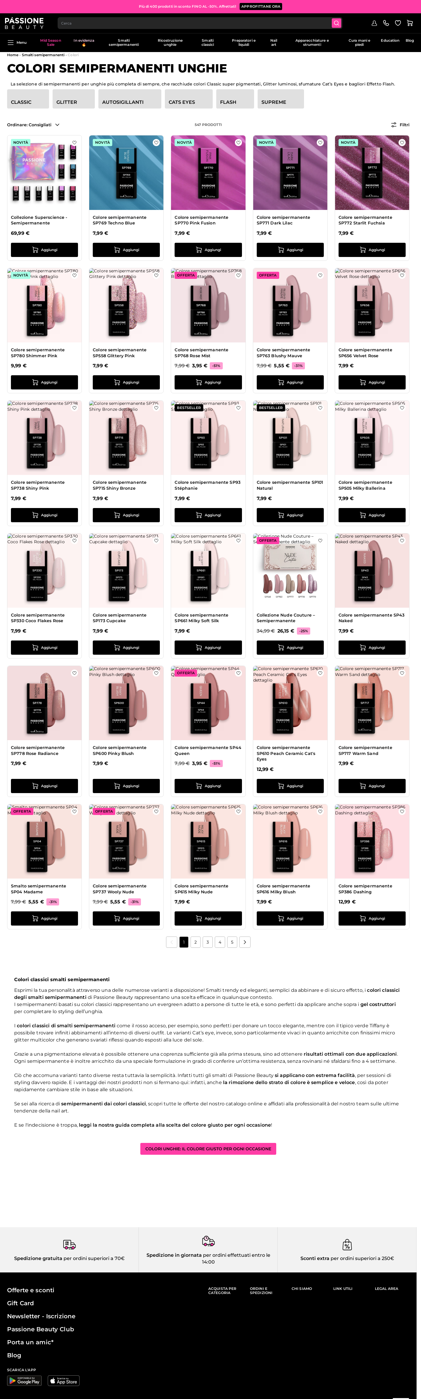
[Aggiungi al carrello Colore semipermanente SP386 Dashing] (372, 918)
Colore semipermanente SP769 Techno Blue (120, 220)
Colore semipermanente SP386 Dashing (365, 889)
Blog (410, 40)
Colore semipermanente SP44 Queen (208, 750)
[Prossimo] (245, 942)
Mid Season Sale (50, 42)
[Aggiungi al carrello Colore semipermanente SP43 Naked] (372, 648)
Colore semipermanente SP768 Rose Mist (201, 352)
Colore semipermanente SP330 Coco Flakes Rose (38, 618)
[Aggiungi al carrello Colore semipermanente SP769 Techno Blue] (126, 250)
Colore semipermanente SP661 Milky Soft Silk (201, 618)
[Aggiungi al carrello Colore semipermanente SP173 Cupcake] (126, 648)
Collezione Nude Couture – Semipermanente (286, 618)
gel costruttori (378, 1004)
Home (12, 55)
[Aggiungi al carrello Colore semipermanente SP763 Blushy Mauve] (290, 382)
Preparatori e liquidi (244, 42)
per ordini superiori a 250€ (361, 1258)
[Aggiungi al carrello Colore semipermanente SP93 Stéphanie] (208, 515)
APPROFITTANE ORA (260, 6)
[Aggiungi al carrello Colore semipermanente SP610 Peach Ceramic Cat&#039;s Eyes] (290, 786)
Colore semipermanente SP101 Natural (290, 485)
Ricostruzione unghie (170, 42)
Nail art (273, 42)
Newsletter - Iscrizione (41, 1316)
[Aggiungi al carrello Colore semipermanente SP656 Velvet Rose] (372, 382)
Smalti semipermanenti (124, 42)
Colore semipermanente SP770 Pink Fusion (201, 220)
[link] (171, 942)
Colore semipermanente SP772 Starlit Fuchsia (365, 220)
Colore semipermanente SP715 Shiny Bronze (120, 485)
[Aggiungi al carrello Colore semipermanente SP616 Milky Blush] (290, 918)
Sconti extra (314, 1258)
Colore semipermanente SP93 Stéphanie (207, 485)
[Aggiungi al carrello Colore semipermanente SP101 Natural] (290, 515)
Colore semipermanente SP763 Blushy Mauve (284, 352)
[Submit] (340, 22)
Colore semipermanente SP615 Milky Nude (201, 889)
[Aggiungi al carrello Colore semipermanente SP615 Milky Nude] (208, 918)
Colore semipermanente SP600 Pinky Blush (120, 750)
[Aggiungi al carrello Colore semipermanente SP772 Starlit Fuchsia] (372, 250)
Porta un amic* (30, 1342)
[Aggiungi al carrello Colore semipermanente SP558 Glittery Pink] (126, 382)
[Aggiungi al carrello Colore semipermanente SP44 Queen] (208, 786)
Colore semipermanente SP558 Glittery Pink (120, 352)
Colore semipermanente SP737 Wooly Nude (120, 889)
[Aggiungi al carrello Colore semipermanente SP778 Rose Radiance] (44, 786)
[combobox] (203, 22)
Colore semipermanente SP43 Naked (372, 618)
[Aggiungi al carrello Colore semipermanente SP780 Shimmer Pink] (44, 382)
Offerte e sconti (30, 1290)
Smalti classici (207, 42)
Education (390, 40)
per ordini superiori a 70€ (93, 1258)
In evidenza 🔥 (84, 42)
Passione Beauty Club (40, 1329)
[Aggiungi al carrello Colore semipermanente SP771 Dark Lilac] (290, 250)
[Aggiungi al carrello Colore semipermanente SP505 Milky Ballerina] (372, 515)
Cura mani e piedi (359, 42)
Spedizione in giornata (174, 1255)
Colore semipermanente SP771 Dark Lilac (284, 220)
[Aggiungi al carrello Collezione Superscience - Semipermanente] (44, 250)
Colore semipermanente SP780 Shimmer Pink (38, 352)
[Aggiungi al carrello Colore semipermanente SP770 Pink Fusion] (208, 250)
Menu (17, 42)
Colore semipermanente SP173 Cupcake (120, 618)
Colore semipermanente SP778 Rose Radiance (38, 750)
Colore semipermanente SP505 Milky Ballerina (365, 485)
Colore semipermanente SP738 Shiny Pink (38, 485)
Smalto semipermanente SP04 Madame (38, 889)
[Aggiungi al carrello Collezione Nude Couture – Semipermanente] (290, 648)
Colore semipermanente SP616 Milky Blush (284, 889)
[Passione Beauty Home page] (26, 22)
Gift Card (20, 1303)
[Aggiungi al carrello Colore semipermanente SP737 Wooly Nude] (126, 918)
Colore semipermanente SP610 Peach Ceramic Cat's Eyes (286, 753)
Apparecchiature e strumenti (312, 42)
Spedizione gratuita (38, 1258)
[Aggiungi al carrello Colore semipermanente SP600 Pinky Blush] (126, 786)
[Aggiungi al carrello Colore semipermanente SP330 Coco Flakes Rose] (44, 648)
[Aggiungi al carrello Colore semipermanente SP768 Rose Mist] (208, 382)
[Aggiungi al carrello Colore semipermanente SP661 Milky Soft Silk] (208, 648)
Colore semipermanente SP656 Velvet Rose (365, 352)
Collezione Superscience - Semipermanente (39, 220)
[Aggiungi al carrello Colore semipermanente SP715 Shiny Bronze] (126, 515)
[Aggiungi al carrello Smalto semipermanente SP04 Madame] (44, 918)
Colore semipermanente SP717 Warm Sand (365, 750)
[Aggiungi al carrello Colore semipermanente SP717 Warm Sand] (372, 786)
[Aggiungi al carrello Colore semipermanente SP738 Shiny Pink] (44, 515)
